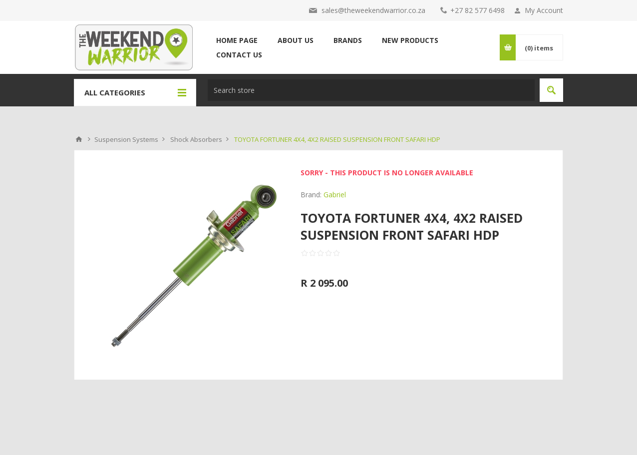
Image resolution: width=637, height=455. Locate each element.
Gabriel (334, 194)
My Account (544, 10)
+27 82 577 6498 (477, 10)
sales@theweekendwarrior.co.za (373, 10)
